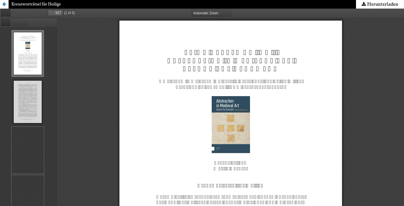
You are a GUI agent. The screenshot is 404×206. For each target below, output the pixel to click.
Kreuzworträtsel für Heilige (36, 4)
